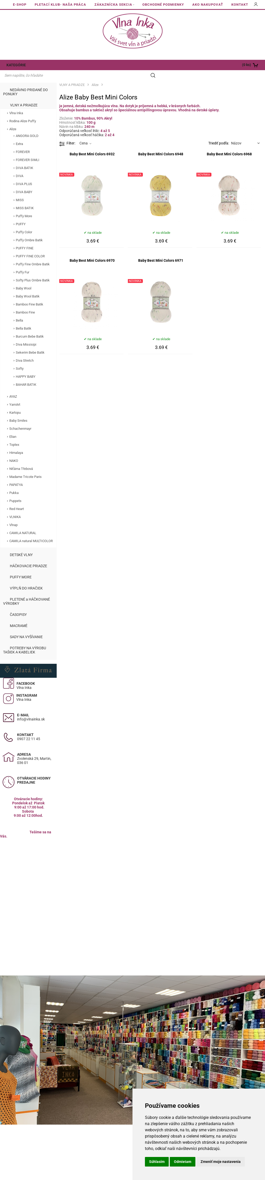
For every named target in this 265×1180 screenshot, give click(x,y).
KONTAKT (239, 4)
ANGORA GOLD (27, 126)
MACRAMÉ (18, 616)
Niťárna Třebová (21, 459)
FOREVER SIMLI (27, 150)
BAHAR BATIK (26, 375)
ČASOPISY (18, 605)
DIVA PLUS (24, 174)
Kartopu (15, 403)
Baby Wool (23, 278)
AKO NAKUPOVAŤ (207, 4)
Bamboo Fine (25, 302)
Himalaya (16, 443)
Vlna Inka (16, 103)
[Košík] (238, 65)
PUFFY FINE (24, 238)
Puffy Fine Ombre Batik (33, 254)
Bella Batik (23, 319)
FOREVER (23, 142)
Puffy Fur (22, 262)
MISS (20, 190)
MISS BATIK (25, 198)
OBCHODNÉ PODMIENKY (163, 4)
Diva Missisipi (26, 335)
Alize (12, 119)
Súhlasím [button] (157, 1162)
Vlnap (13, 515)
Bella (19, 310)
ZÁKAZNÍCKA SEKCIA (113, 4)
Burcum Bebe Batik (30, 327)
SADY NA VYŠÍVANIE (26, 627)
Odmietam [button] (182, 1162)
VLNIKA (15, 507)
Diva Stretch (25, 351)
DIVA (19, 166)
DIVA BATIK (24, 158)
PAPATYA (16, 475)
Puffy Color (24, 222)
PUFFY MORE (21, 567)
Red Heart (16, 499)
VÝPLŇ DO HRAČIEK (26, 578)
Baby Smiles (18, 411)
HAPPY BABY (25, 367)
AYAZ (13, 387)
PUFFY (21, 214)
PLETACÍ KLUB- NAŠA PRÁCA (60, 4)
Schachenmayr (20, 419)
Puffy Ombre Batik (29, 230)
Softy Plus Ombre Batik (33, 270)
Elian (12, 427)
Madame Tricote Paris (25, 467)
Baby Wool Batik (28, 286)
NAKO (13, 451)
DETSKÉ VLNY (21, 545)
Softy (20, 359)
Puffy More (24, 206)
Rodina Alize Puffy (22, 111)
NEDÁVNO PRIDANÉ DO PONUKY (25, 82)
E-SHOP (19, 4)
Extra (19, 134)
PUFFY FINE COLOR (30, 246)
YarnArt (14, 395)
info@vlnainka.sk (31, 709)
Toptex (14, 435)
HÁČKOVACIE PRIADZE (28, 556)
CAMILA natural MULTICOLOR (31, 531)
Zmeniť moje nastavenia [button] (221, 1162)
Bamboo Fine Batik (29, 294)
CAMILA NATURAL (22, 523)
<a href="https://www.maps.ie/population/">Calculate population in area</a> (28, 873)
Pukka (14, 483)
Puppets (15, 491)
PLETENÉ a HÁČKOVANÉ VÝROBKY (26, 591)
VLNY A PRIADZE (24, 95)
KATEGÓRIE (16, 65)
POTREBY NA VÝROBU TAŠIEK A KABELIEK (24, 640)
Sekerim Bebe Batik (30, 343)
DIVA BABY (24, 182)
